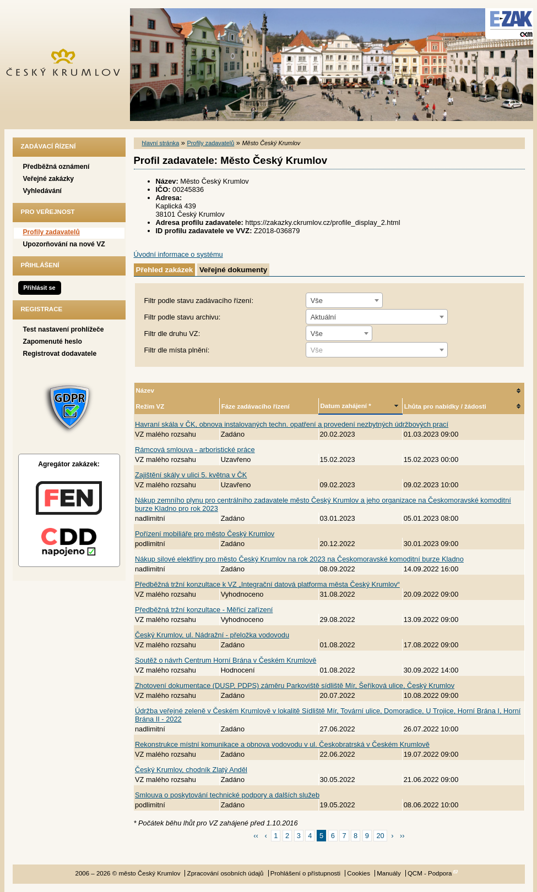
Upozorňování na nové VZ (64, 244)
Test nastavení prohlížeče (63, 329)
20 (380, 836)
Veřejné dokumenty (233, 270)
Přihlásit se (39, 287)
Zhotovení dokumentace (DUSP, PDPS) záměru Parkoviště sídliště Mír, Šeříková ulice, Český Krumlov (294, 685)
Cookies (358, 873)
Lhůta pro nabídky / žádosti (445, 406)
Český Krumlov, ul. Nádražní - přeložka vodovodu (212, 635)
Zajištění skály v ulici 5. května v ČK (191, 475)
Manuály (389, 873)
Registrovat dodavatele (60, 353)
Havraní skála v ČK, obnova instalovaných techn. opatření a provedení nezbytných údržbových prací (291, 424)
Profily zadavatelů (51, 232)
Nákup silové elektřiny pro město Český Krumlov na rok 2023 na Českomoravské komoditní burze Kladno (299, 559)
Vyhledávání (42, 191)
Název (145, 390)
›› (402, 836)
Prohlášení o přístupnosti (305, 873)
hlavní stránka (161, 143)
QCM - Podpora (430, 873)
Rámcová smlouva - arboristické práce (195, 449)
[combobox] (344, 300)
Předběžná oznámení (56, 166)
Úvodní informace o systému (178, 254)
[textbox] (376, 350)
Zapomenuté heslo (52, 341)
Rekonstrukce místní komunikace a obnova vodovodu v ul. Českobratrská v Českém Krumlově (282, 744)
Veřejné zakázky (48, 179)
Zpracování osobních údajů (225, 873)
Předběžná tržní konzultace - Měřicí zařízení (204, 609)
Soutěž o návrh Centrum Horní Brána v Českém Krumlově (225, 660)
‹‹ (255, 836)
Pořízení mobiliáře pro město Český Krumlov (204, 534)
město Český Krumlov (69, 64)
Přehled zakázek (164, 270)
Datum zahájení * (346, 406)
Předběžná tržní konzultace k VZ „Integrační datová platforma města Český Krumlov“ (267, 584)
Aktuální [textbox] (323, 317)
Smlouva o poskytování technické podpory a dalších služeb (227, 795)
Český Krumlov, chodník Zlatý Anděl (191, 770)
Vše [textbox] (317, 300)
